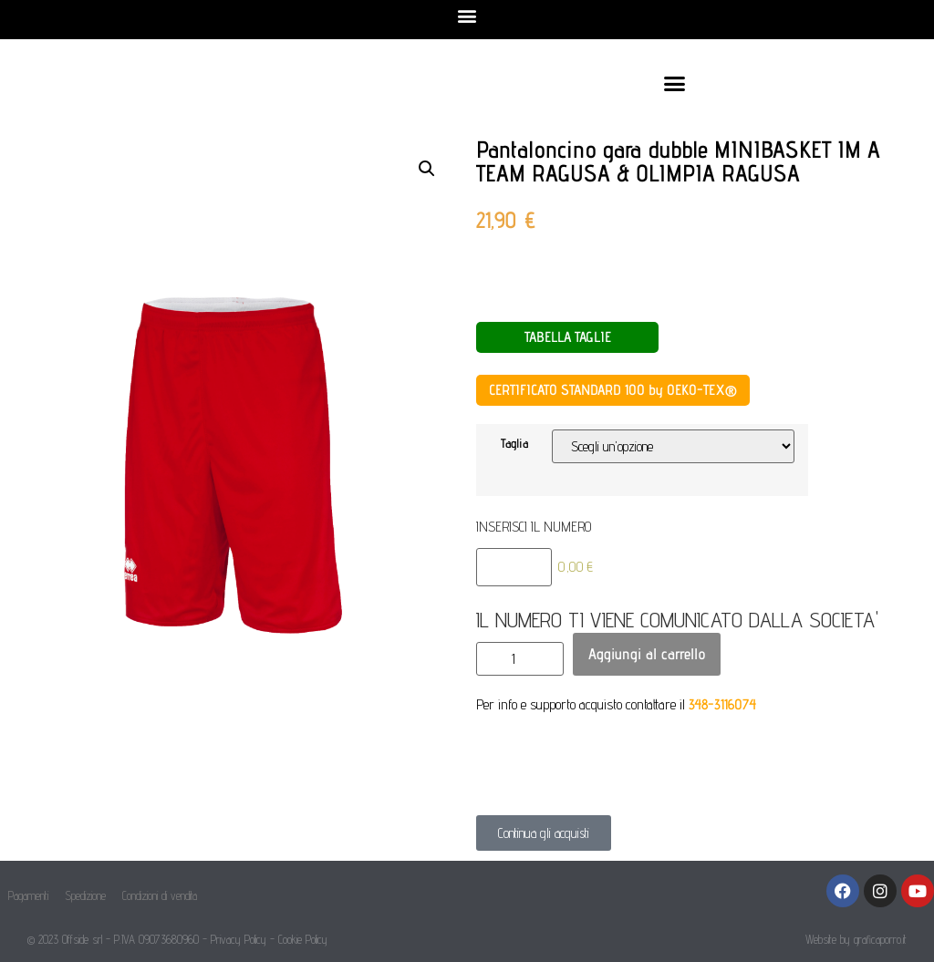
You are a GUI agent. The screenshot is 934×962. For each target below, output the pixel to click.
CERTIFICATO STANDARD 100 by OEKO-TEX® (613, 389)
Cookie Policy (302, 939)
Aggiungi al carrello (646, 654)
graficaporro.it (880, 939)
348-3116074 (722, 704)
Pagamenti (28, 895)
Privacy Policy (238, 939)
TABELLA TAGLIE (567, 337)
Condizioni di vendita (159, 895)
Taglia (514, 443)
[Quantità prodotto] (520, 659)
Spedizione (85, 895)
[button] (467, 15)
